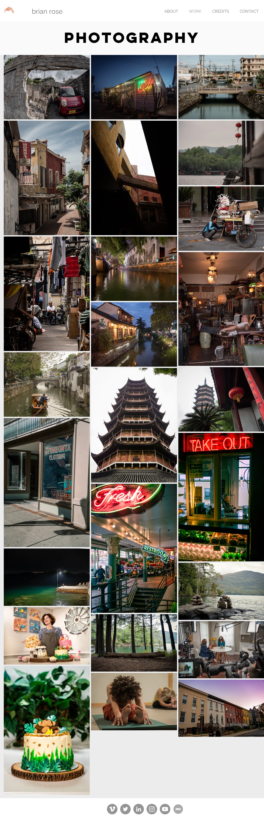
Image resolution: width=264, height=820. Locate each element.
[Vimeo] (112, 809)
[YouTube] (165, 809)
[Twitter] (125, 809)
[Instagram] (152, 809)
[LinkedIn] (138, 809)
